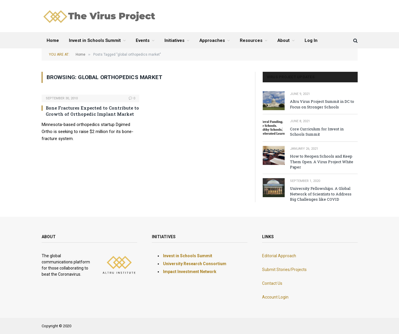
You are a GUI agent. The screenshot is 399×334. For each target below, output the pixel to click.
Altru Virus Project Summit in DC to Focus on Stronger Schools (322, 104)
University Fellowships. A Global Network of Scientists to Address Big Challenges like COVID (321, 194)
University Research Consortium (194, 263)
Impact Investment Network (189, 271)
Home (53, 40)
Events (143, 40)
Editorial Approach (279, 255)
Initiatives (174, 40)
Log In (311, 40)
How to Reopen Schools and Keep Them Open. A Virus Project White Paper (321, 162)
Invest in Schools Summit (95, 40)
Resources (251, 40)
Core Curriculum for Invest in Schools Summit (317, 131)
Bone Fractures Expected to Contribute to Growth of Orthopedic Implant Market (92, 111)
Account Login (275, 297)
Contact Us (272, 283)
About (283, 40)
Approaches (212, 40)
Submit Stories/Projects (284, 269)
